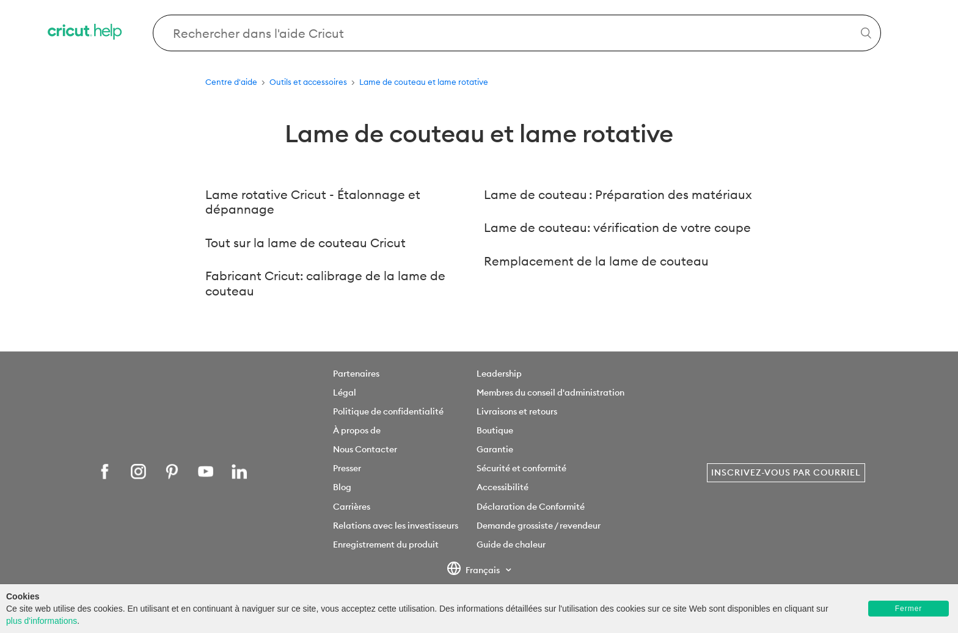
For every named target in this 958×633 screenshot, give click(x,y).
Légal (344, 392)
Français (474, 570)
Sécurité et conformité (521, 468)
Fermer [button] (909, 608)
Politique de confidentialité (388, 411)
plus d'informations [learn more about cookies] (41, 621)
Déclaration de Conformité (531, 506)
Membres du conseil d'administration (550, 392)
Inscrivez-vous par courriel (786, 472)
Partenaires (356, 373)
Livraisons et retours (517, 411)
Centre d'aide (231, 82)
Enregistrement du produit (386, 544)
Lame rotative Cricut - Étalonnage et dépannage (312, 202)
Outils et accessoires (308, 82)
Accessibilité (502, 487)
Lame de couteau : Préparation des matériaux (618, 194)
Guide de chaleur (511, 544)
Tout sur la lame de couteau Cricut (305, 242)
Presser (347, 468)
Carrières (351, 506)
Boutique (495, 430)
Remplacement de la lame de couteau (596, 261)
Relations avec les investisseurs (395, 525)
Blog (342, 487)
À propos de (357, 430)
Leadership (499, 373)
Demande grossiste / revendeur (539, 525)
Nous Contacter (365, 449)
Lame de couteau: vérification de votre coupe (617, 227)
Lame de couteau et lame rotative (423, 82)
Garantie (495, 449)
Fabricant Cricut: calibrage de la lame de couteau (325, 283)
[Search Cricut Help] (517, 33)
